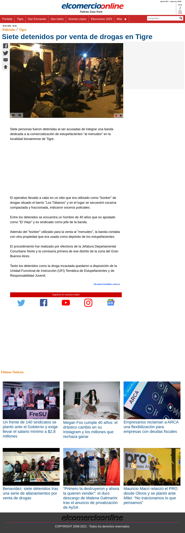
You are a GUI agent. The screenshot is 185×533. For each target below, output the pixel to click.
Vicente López (77, 19)
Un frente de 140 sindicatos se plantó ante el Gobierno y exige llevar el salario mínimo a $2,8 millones (30, 429)
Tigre (20, 19)
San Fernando (37, 19)
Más (122, 19)
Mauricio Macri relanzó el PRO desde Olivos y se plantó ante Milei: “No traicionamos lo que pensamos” (150, 495)
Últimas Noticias (12, 372)
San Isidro (57, 19)
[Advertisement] (64, 168)
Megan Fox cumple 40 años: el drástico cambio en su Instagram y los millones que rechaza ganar (90, 429)
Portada (7, 19)
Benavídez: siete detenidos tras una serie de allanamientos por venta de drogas (30, 493)
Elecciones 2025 (101, 19)
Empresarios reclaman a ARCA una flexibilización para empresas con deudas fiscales (151, 427)
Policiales (8, 30)
